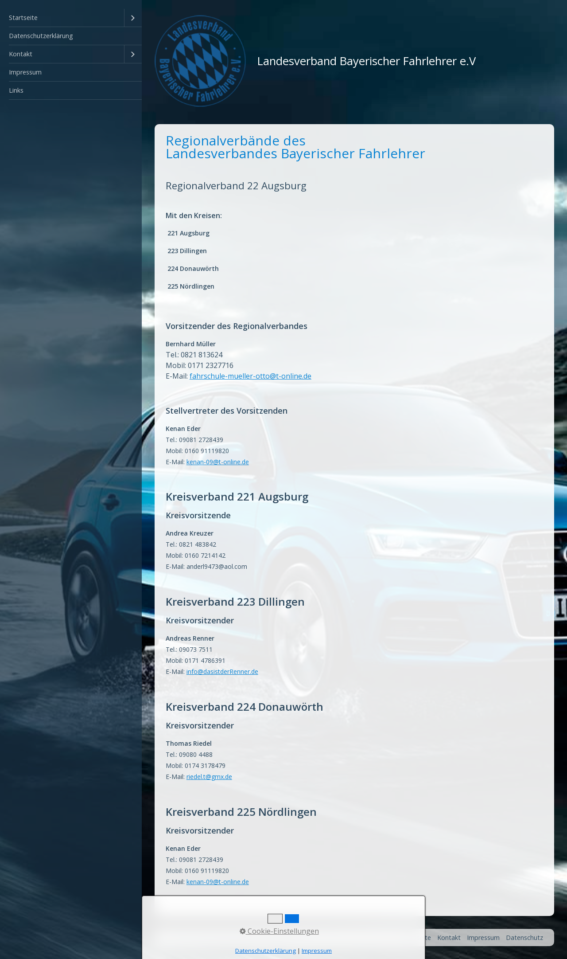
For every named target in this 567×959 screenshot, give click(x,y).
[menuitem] (71, 18)
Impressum (25, 72)
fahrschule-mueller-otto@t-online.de (250, 376)
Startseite (23, 17)
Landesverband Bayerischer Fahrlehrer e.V (366, 61)
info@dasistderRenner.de (222, 671)
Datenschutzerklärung (41, 35)
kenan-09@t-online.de (217, 881)
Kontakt (20, 54)
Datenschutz (524, 937)
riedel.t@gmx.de (209, 776)
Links (16, 90)
